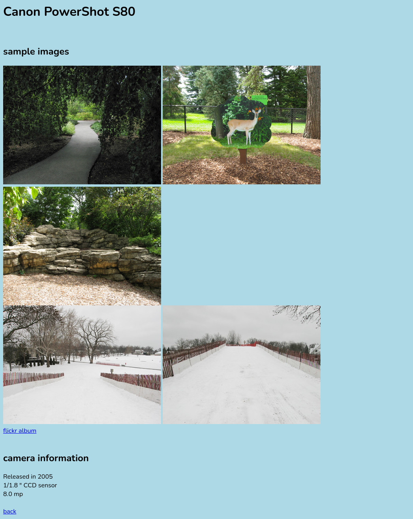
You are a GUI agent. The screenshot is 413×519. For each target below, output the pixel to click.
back (9, 511)
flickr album (19, 430)
